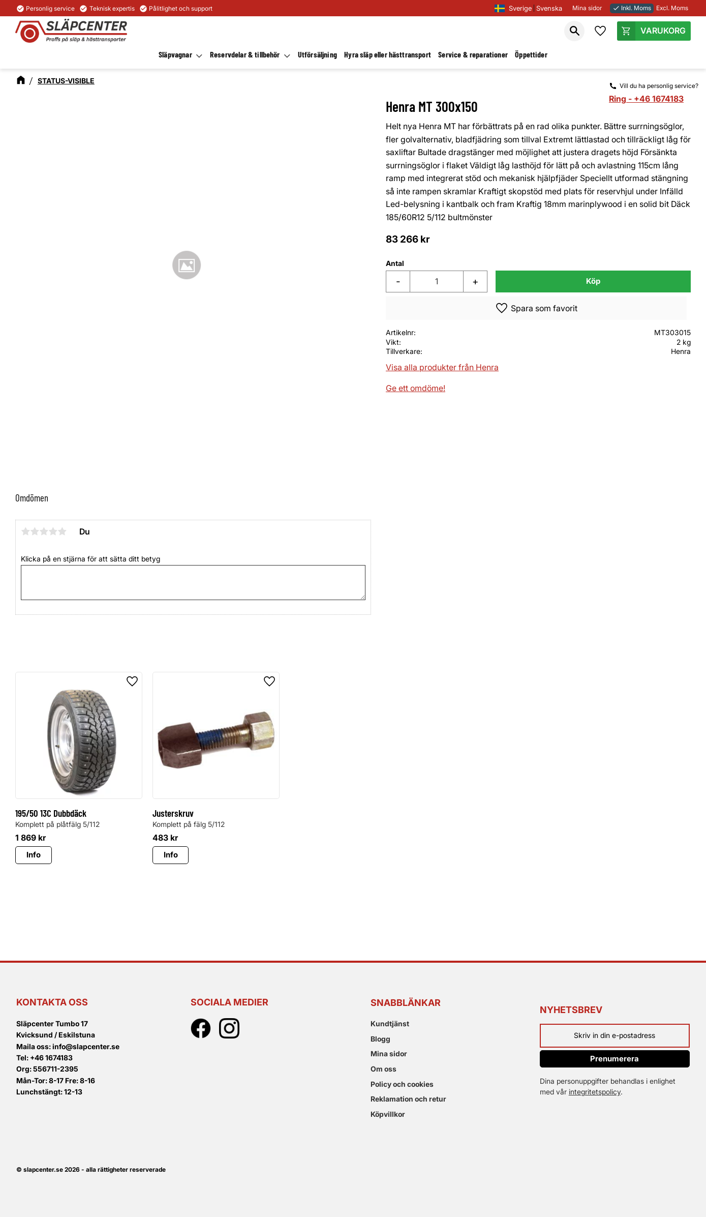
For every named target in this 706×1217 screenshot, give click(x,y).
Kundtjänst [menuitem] (390, 1023)
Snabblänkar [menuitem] (406, 1002)
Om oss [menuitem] (383, 1068)
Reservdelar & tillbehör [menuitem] (245, 54)
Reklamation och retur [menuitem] (408, 1098)
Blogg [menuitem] (380, 1038)
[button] (574, 31)
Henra (681, 351)
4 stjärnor (52, 531)
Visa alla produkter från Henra (442, 367)
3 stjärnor (43, 531)
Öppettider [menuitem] (531, 54)
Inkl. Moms (631, 8)
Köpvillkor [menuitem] (388, 1114)
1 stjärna (25, 531)
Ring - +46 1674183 (646, 99)
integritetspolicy (595, 1091)
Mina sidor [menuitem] (389, 1053)
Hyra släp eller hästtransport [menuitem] (387, 54)
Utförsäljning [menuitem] (317, 54)
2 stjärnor (34, 531)
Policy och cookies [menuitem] (402, 1084)
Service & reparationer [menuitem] (473, 54)
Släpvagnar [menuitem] (175, 54)
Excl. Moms (672, 8)
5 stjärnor (62, 531)
